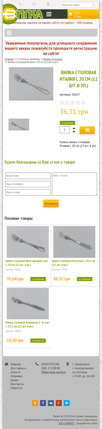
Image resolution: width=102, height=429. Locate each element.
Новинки (16, 376)
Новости (16, 388)
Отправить (50, 203)
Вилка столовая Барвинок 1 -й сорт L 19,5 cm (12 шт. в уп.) (28, 324)
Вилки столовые (53, 59)
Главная (9, 59)
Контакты (17, 384)
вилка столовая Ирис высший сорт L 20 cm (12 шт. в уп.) (27, 263)
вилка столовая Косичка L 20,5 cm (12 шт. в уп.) (73, 263)
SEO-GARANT (66, 423)
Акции (14, 380)
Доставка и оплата (18, 370)
